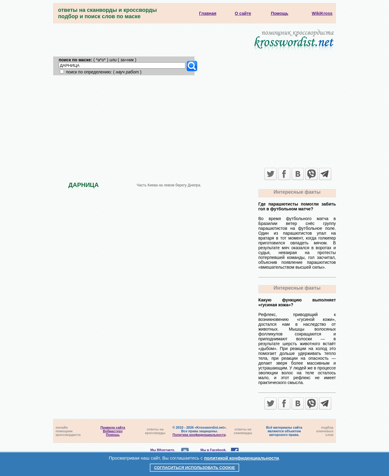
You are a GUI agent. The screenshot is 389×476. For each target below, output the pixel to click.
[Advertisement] (194, 120)
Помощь (112, 435)
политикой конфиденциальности (241, 458)
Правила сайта (113, 427)
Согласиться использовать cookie (194, 467)
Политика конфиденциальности (199, 435)
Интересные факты (297, 192)
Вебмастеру (113, 431)
